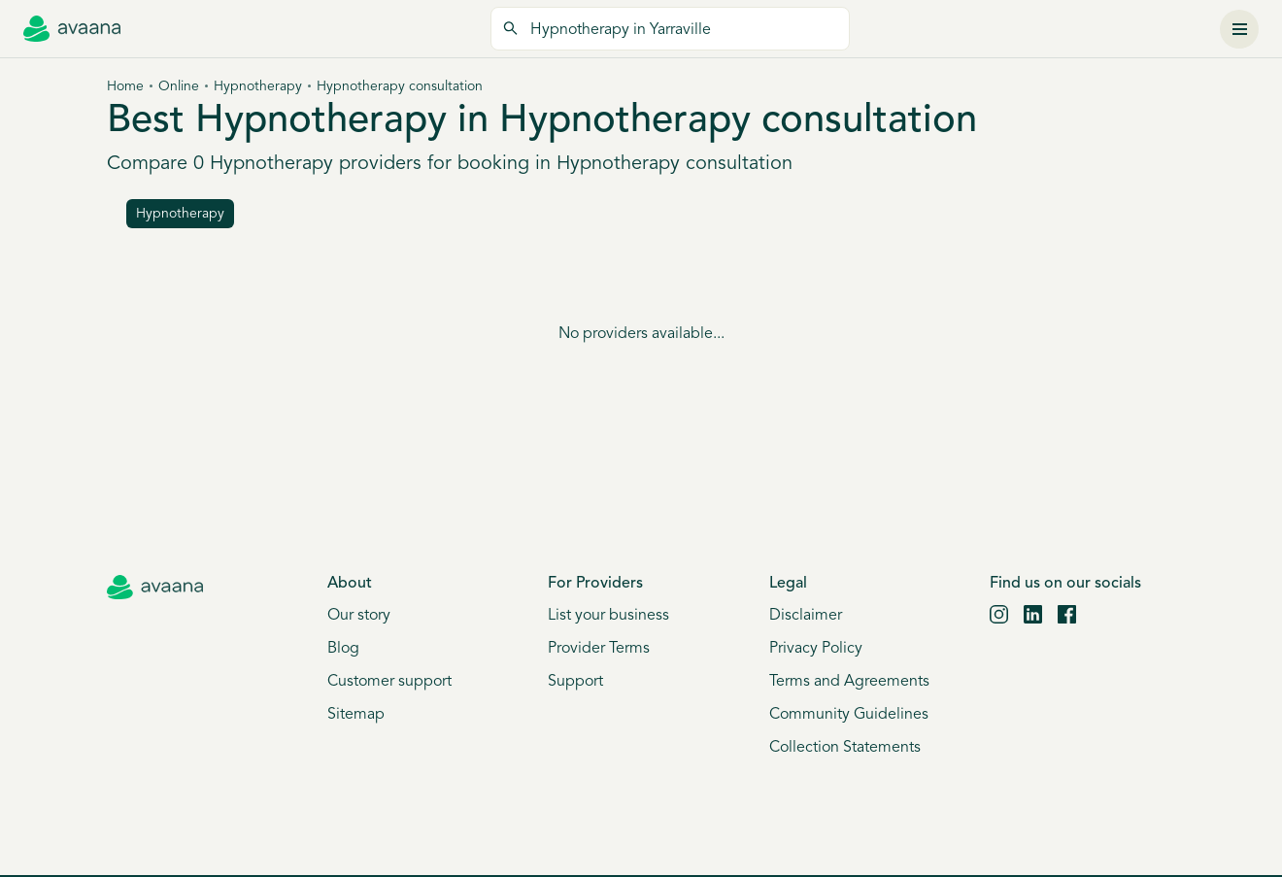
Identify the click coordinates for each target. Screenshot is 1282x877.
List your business (608, 616)
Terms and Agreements (849, 682)
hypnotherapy (180, 214)
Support (575, 682)
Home (125, 87)
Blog (343, 649)
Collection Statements (845, 748)
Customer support (389, 682)
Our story (358, 616)
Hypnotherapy (258, 87)
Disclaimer (805, 616)
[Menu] (1239, 29)
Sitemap (356, 715)
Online (178, 87)
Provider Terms (599, 649)
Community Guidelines (848, 715)
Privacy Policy (815, 649)
